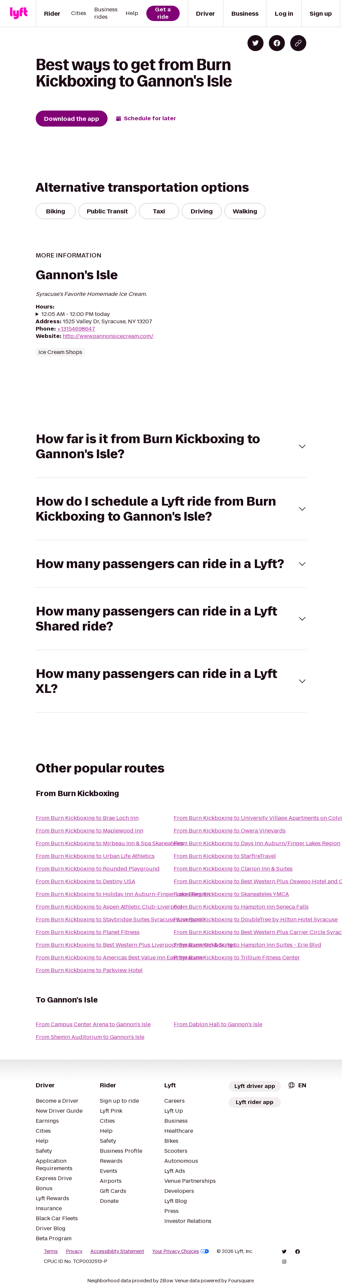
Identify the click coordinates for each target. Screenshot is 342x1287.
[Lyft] (18, 13)
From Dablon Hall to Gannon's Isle (218, 1024)
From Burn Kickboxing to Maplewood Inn (89, 831)
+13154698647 (76, 329)
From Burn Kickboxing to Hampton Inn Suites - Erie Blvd (247, 945)
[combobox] (297, 1085)
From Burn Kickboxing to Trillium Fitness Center (237, 957)
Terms (51, 1251)
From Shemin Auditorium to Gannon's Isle (90, 1037)
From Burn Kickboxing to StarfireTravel (225, 856)
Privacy (74, 1251)
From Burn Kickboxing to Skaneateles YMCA (231, 894)
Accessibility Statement (117, 1251)
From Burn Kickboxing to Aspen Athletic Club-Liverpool (109, 907)
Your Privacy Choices (180, 1251)
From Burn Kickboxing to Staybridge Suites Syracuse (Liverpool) (120, 919)
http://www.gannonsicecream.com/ (108, 336)
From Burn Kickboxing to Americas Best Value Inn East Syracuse (119, 957)
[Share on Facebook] (277, 43)
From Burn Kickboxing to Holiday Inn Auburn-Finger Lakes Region (123, 894)
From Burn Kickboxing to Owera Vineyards (230, 831)
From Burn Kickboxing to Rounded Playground (98, 869)
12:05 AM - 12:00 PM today (75, 314)
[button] (171, 446)
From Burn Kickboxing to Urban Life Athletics (95, 856)
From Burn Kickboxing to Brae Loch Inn (87, 818)
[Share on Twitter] (255, 43)
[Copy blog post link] (298, 43)
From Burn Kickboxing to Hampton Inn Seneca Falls (241, 907)
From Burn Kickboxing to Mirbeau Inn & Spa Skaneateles (109, 843)
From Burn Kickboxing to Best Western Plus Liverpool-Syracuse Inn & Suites (135, 945)
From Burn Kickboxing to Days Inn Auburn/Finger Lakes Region (257, 843)
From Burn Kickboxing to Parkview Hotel (89, 970)
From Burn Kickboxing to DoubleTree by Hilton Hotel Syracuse (256, 919)
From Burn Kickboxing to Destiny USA (85, 881)
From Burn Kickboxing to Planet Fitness (88, 932)
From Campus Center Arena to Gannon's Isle (93, 1024)
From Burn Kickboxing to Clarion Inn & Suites (233, 869)
